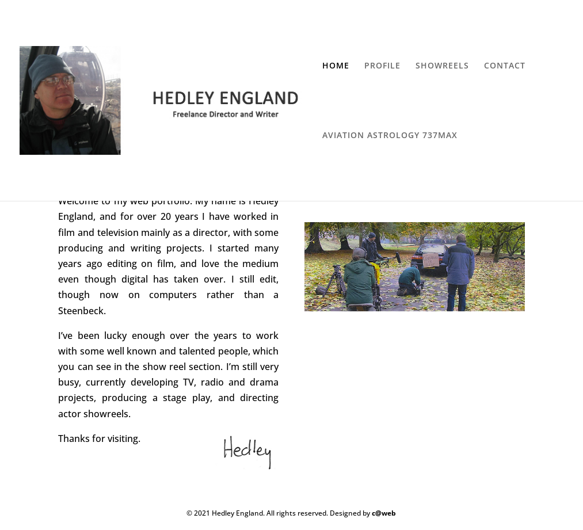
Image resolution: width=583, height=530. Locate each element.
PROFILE (382, 66)
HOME (335, 66)
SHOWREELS (442, 66)
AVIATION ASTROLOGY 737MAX (390, 135)
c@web (384, 513)
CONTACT (504, 66)
